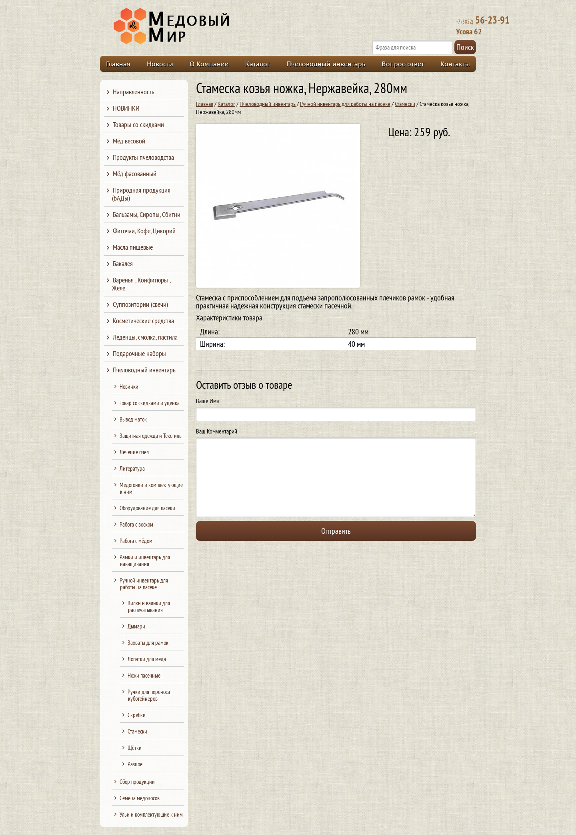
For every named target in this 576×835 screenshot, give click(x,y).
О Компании (209, 63)
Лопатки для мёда (147, 659)
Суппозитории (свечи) (140, 304)
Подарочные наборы (139, 353)
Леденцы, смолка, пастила (145, 337)
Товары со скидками (138, 124)
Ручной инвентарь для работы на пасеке (345, 104)
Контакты (455, 63)
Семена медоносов (140, 798)
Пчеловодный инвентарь (325, 63)
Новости (160, 63)
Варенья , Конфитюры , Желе (141, 283)
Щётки (135, 748)
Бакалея (123, 263)
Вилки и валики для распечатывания (149, 606)
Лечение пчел (134, 452)
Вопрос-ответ (403, 63)
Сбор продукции (137, 781)
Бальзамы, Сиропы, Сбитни (146, 214)
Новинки (129, 386)
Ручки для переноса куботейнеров (149, 695)
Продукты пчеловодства (143, 157)
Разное (135, 764)
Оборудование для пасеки (147, 508)
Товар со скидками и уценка (150, 403)
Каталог (257, 63)
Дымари (136, 626)
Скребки (137, 715)
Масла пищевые (133, 247)
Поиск (465, 47)
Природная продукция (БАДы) (141, 194)
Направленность (133, 91)
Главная (118, 63)
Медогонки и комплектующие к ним (151, 488)
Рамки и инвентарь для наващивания (145, 560)
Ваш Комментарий (216, 431)
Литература (132, 468)
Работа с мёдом (136, 541)
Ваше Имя (207, 401)
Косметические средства (143, 320)
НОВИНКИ (126, 108)
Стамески (405, 104)
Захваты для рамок (148, 642)
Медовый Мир (209, 26)
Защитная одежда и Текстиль (151, 435)
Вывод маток (133, 419)
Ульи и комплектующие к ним (151, 814)
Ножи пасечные (144, 675)
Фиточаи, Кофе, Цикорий (144, 230)
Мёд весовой (129, 140)
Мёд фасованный (134, 173)
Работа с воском (136, 524)
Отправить (336, 531)
